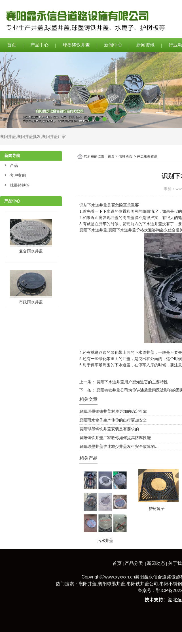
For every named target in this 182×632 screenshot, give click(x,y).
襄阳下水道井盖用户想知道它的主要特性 (131, 382)
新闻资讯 (145, 44)
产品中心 (39, 44)
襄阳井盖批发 (29, 136)
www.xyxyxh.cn (119, 576)
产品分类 (134, 563)
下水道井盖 (97, 205)
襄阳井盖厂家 (54, 136)
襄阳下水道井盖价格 (126, 230)
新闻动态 (156, 563)
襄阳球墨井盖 (111, 583)
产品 (14, 165)
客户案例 (18, 175)
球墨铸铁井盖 (76, 44)
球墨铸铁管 (20, 185)
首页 (11, 44)
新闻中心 (113, 44)
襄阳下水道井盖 (93, 230)
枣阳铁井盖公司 (142, 583)
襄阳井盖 (8, 136)
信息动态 (125, 156)
